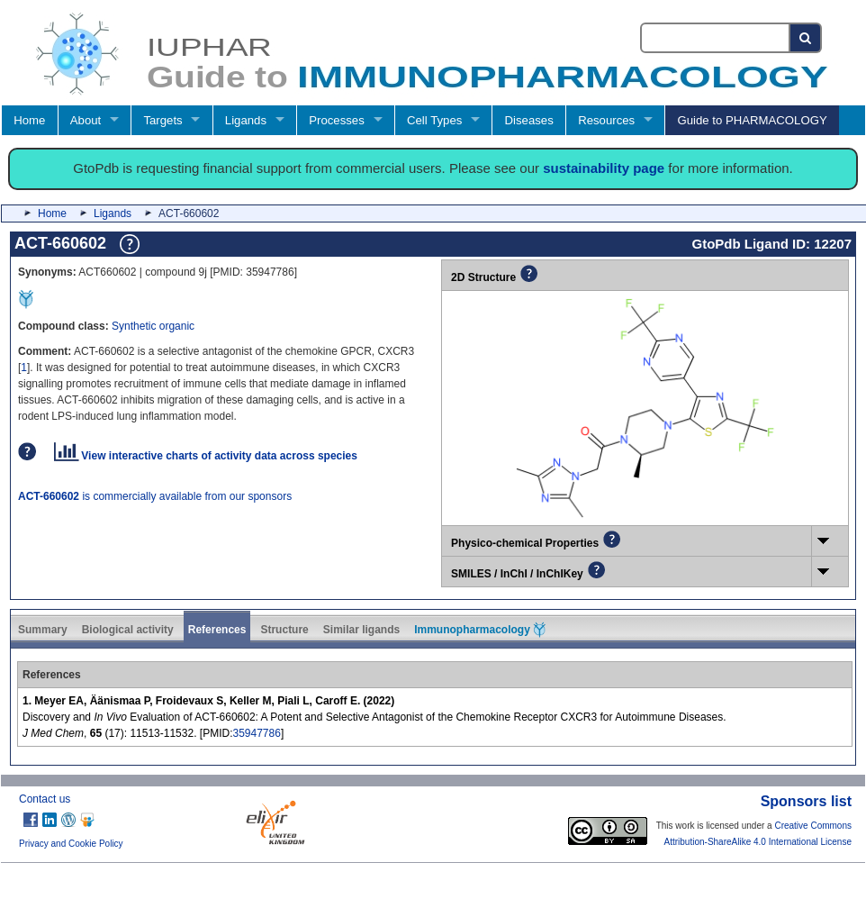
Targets (162, 120)
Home (29, 120)
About (85, 120)
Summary (43, 629)
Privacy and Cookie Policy (71, 844)
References (217, 629)
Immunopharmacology (480, 630)
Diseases (529, 120)
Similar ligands (361, 629)
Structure (284, 629)
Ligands (245, 120)
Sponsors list (806, 801)
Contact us (44, 799)
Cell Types (434, 120)
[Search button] (806, 38)
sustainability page (603, 168)
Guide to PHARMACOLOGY (751, 120)
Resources (606, 120)
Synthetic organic (153, 326)
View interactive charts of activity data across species (205, 456)
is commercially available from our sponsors (155, 496)
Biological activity (128, 629)
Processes (337, 120)
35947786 (256, 733)
